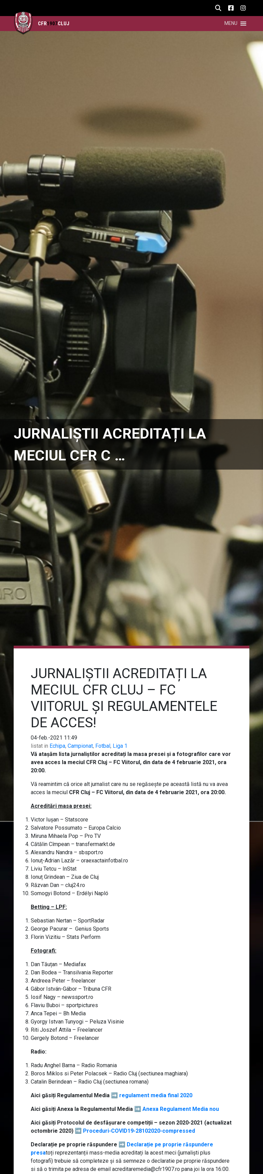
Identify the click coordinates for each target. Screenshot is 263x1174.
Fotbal (102, 746)
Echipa (57, 746)
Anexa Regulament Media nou (180, 1109)
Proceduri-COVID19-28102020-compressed (139, 1131)
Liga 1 (120, 746)
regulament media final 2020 (155, 1095)
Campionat (80, 746)
